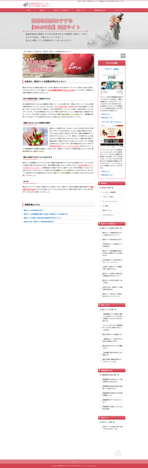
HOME (29, 10)
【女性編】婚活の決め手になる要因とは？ (112, 353)
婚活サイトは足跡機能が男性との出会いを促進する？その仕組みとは (46, 214)
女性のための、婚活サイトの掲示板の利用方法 (39, 222)
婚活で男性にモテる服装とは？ (112, 334)
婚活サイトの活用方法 (61, 10)
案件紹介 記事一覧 (107, 188)
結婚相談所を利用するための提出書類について (112, 394)
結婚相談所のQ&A (100, 10)
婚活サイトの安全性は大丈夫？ (34, 210)
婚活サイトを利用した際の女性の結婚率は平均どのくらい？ (43, 218)
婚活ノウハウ (81, 10)
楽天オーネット (107, 210)
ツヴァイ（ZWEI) (111, 69)
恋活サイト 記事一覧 (108, 422)
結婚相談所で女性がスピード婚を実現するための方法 (112, 380)
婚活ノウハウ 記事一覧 (109, 309)
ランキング (117, 10)
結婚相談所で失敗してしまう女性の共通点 (112, 408)
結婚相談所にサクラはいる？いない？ (112, 401)
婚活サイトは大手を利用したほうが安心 (112, 281)
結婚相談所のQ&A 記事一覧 (110, 375)
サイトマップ (74, 462)
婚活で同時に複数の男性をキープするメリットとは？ (112, 360)
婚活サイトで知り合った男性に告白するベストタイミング (112, 295)
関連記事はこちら (107, 117)
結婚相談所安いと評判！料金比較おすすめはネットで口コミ (72, 466)
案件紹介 (42, 10)
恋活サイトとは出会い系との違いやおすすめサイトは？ (112, 428)
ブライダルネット (108, 215)
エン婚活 (105, 206)
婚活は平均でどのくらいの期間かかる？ (112, 347)
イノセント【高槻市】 (110, 192)
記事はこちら (105, 114)
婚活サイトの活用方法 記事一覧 (112, 228)
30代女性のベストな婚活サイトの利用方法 (112, 245)
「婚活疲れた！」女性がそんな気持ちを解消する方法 (112, 340)
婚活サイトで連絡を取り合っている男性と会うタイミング (112, 234)
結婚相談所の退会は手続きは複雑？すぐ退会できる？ (112, 387)
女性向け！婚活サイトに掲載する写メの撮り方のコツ (112, 268)
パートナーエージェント (111, 121)
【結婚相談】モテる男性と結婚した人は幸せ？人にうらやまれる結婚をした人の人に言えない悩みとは (112, 317)
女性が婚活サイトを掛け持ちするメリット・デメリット (112, 261)
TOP (25, 51)
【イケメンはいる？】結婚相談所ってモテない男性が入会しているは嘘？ (112, 327)
